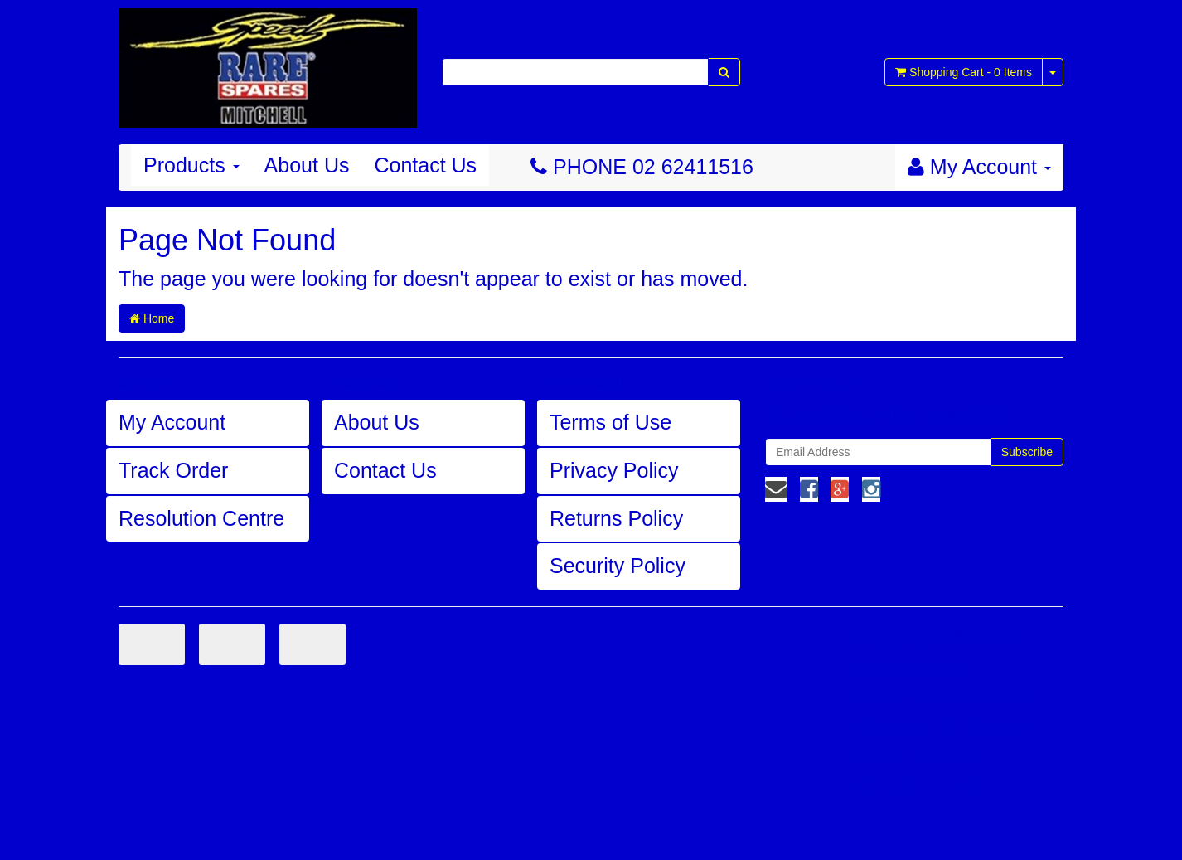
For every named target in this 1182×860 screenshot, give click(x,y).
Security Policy (617, 565)
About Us (307, 165)
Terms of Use (610, 422)
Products (191, 165)
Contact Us (425, 165)
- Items (963, 72)
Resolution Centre (201, 518)
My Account (172, 422)
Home (151, 318)
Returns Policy (616, 518)
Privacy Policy (614, 470)
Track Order (173, 470)
